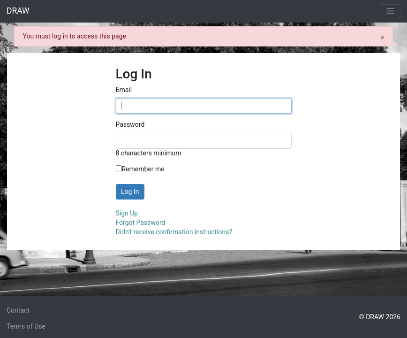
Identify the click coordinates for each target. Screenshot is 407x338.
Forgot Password (141, 222)
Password (130, 124)
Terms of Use (26, 326)
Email (124, 89)
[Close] (382, 37)
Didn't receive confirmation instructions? (174, 232)
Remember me (140, 169)
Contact (18, 310)
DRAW (18, 10)
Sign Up (127, 213)
